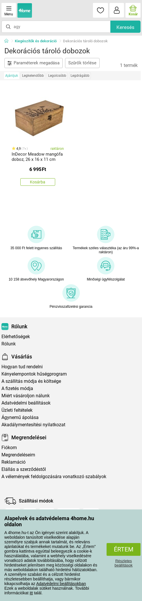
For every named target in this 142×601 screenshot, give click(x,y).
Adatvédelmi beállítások (26, 403)
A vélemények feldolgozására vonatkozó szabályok (53, 476)
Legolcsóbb (57, 76)
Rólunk (8, 344)
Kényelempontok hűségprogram (34, 374)
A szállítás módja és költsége (31, 381)
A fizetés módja (17, 388)
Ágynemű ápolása (20, 417)
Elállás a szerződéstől (23, 469)
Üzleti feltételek (17, 410)
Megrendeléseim (18, 455)
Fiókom (9, 447)
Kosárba (37, 182)
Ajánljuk (11, 76)
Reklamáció (13, 462)
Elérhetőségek (15, 336)
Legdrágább (80, 76)
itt (31, 593)
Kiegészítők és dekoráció (36, 41)
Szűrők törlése (82, 62)
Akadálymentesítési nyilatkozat (33, 424)
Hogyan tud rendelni (22, 367)
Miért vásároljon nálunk (25, 396)
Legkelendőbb (33, 76)
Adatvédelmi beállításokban (61, 583)
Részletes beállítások (123, 563)
